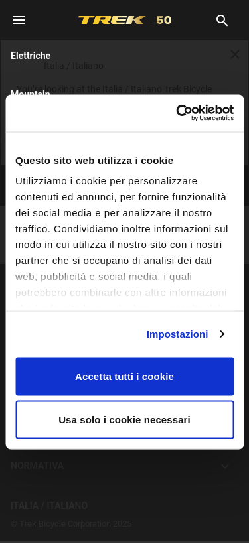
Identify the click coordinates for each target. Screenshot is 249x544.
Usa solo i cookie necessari (124, 419)
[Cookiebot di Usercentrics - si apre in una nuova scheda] (177, 113)
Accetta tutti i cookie (124, 375)
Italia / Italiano (124, 505)
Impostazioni (177, 334)
